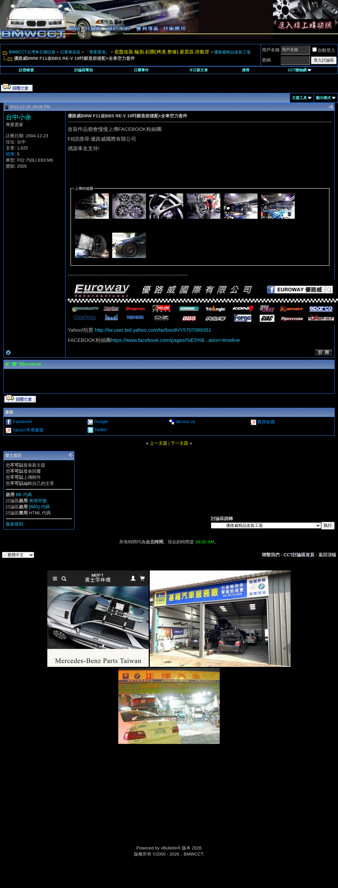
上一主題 (158, 443)
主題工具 (299, 98)
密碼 (266, 60)
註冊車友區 (70, 52)
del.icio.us (185, 421)
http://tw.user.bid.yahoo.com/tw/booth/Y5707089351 (153, 330)
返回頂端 (327, 554)
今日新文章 (198, 70)
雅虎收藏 (266, 421)
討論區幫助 (83, 70)
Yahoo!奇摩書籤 (27, 430)
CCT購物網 (299, 70)
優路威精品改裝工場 (232, 52)
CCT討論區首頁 (299, 554)
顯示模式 (323, 98)
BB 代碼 (24, 494)
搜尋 (245, 70)
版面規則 (14, 524)
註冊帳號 (26, 70)
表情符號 (38, 500)
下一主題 (179, 443)
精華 (10, 154)
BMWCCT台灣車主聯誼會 (32, 52)
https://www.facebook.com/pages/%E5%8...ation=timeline (175, 340)
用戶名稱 (271, 49)
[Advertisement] (111, 802)
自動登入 (323, 50)
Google (101, 421)
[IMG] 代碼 (39, 506)
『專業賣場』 (97, 52)
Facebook (22, 421)
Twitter (100, 429)
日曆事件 (141, 70)
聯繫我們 (271, 554)
